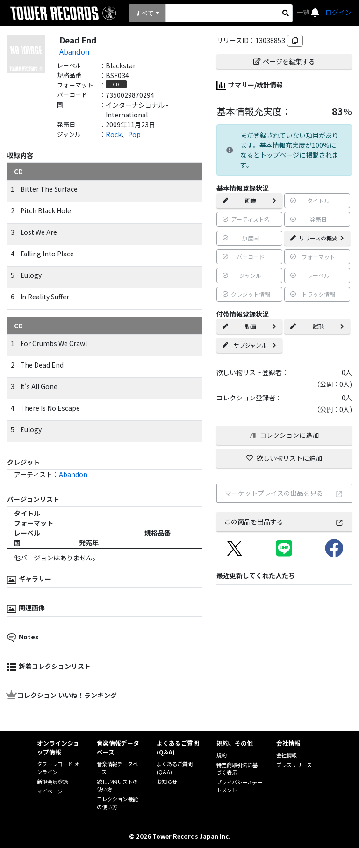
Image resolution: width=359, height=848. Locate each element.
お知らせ (167, 781)
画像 (249, 200)
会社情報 (286, 755)
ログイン (338, 12)
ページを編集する (284, 61)
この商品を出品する (284, 521)
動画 (249, 326)
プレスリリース (294, 764)
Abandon (74, 51)
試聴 (317, 326)
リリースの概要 (317, 238)
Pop (134, 134)
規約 (221, 755)
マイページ (50, 791)
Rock (114, 134)
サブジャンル (249, 345)
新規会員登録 (52, 781)
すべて (144, 13)
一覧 (303, 12)
